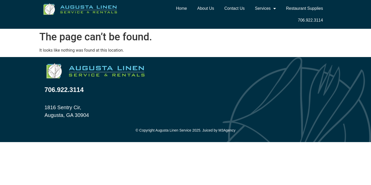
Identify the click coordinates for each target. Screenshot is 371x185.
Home (181, 8)
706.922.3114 (310, 20)
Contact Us (234, 8)
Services (265, 8)
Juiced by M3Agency (218, 130)
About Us (205, 8)
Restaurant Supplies (304, 8)
